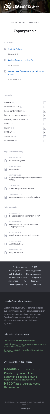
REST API (8, 132)
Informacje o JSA (11, 107)
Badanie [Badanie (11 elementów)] (10, 369)
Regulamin (36, 277)
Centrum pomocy (18, 23)
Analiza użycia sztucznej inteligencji (24, 235)
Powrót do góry (25, 409)
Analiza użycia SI (16, 244)
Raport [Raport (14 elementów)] (10, 383)
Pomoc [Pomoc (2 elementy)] (31, 380)
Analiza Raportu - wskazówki (21, 188)
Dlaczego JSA (15, 271)
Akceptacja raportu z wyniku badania (24, 197)
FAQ (24, 281)
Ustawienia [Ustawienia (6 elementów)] (11, 387)
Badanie (7, 102)
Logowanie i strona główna (15, 115)
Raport (7, 128)
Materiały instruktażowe (14, 119)
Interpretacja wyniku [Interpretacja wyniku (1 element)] (34, 370)
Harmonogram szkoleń (18, 277)
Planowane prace (33, 274)
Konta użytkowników (13, 111)
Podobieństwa (15, 49)
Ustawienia (9, 141)
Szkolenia (37, 284)
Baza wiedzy (34, 23)
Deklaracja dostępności (18, 284)
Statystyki (8, 136)
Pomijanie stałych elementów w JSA (24, 216)
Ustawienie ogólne (17, 160)
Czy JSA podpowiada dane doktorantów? (19, 340)
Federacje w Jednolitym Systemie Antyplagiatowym (23, 225)
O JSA (34, 267)
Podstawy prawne (33, 271)
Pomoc (7, 124)
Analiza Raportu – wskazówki (21, 60)
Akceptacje (14, 169)
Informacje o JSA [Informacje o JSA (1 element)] (22, 370)
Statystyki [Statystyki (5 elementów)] (34, 383)
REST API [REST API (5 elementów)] (22, 383)
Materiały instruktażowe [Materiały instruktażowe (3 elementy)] (16, 379)
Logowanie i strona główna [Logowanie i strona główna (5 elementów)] (20, 376)
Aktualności (13, 281)
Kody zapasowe (16, 252)
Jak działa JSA (15, 274)
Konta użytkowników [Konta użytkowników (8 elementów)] (19, 373)
